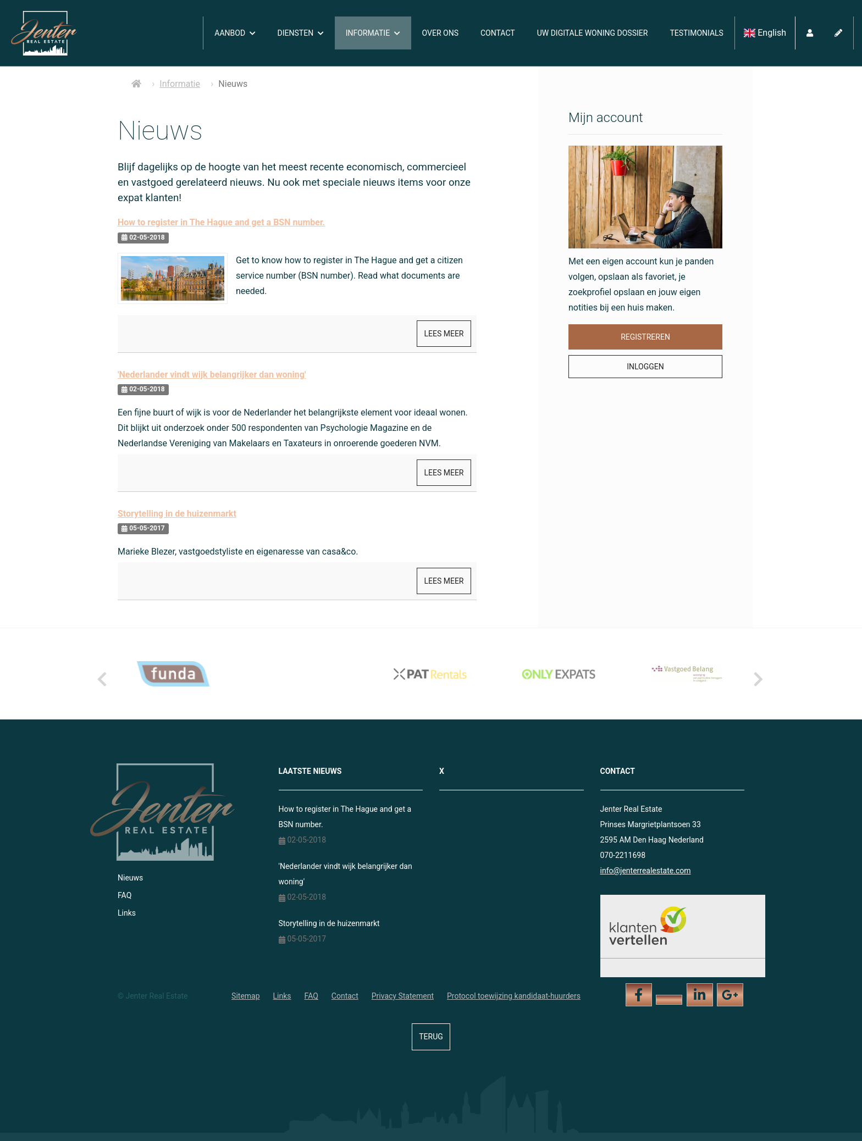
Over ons (440, 33)
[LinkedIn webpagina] (700, 994)
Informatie (373, 33)
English (765, 32)
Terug (431, 1036)
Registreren (645, 337)
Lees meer (443, 333)
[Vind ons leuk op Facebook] (639, 994)
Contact (497, 33)
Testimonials (696, 33)
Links (127, 913)
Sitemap (245, 996)
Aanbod (234, 33)
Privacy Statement (403, 996)
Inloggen (645, 366)
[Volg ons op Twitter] (669, 1000)
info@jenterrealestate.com (645, 870)
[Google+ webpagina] (730, 994)
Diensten (301, 33)
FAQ (124, 895)
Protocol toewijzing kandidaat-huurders (514, 996)
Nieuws (130, 877)
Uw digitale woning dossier (592, 33)
